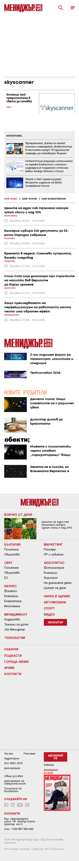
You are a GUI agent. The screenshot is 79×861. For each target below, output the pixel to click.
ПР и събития (53, 554)
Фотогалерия (54, 567)
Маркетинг (53, 544)
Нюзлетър (55, 622)
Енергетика (12, 601)
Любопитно (54, 562)
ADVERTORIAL (14, 136)
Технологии (14, 637)
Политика (11, 549)
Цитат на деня (55, 587)
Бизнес (10, 586)
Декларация (12, 768)
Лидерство (12, 619)
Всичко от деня (18, 514)
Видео (49, 614)
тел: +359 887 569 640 (18, 829)
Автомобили (55, 602)
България (12, 544)
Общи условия (13, 776)
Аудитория (11, 758)
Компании (11, 596)
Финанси (10, 591)
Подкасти (13, 655)
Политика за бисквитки (12, 790)
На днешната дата (57, 582)
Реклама (50, 549)
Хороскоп (51, 577)
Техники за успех (16, 624)
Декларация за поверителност (15, 782)
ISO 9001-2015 (13, 763)
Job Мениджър (14, 629)
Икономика (12, 606)
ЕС (6, 577)
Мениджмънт (15, 614)
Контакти (12, 673)
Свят (8, 562)
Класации (50, 572)
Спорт (49, 608)
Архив (9, 667)
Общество (12, 554)
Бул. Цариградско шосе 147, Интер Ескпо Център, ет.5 (19, 821)
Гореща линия (16, 661)
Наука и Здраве (57, 596)
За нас (8, 753)
